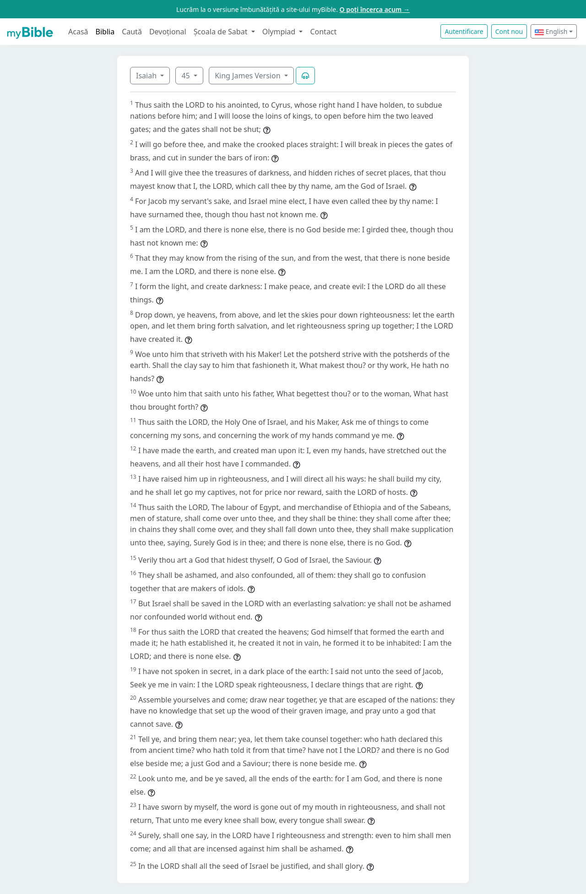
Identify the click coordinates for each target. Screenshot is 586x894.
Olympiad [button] (280, 32)
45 (186, 76)
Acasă (78, 32)
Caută (132, 32)
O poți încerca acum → (375, 9)
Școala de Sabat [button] (222, 32)
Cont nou (509, 31)
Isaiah (147, 76)
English (551, 31)
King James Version (248, 76)
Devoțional (167, 32)
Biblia (105, 32)
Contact (323, 32)
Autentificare (464, 31)
